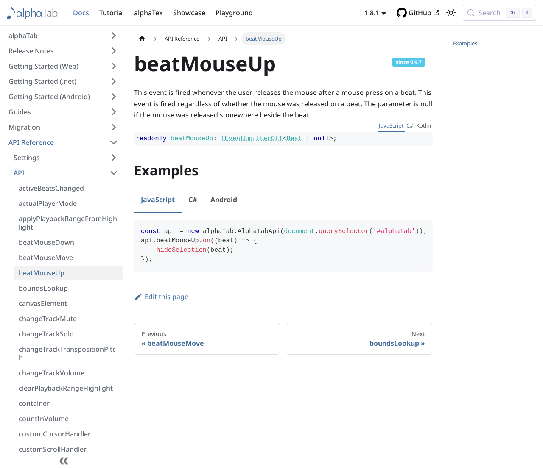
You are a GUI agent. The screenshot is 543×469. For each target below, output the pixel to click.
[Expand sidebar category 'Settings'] (113, 157)
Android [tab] (223, 199)
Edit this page (161, 296)
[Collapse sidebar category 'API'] (113, 173)
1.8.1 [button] (371, 12)
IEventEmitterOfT (252, 138)
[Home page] (142, 38)
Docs (81, 12)
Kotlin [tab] (423, 125)
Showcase (189, 12)
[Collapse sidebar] (63, 460)
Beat (294, 138)
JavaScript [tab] (391, 125)
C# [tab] (409, 125)
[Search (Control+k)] (499, 13)
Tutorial (111, 12)
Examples (465, 43)
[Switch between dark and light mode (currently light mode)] (451, 12)
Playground (234, 12)
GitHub (424, 12)
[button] (63, 35)
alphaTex (148, 12)
